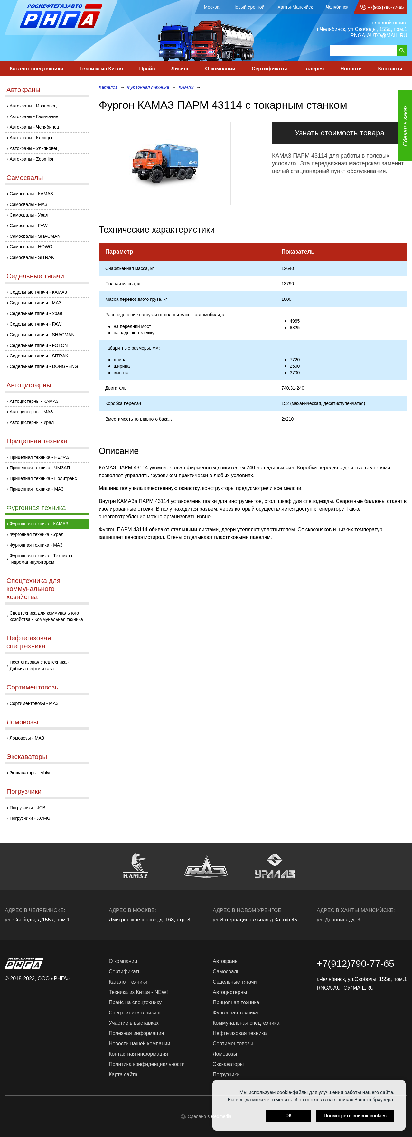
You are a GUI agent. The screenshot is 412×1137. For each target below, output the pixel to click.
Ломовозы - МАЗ (27, 738)
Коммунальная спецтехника (246, 1023)
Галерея (313, 68)
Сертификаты (269, 68)
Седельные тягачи (35, 276)
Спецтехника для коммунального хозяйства (33, 588)
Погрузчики (24, 791)
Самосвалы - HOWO (31, 246)
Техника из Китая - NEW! (138, 992)
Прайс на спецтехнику (135, 1002)
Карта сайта (123, 1074)
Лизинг (180, 68)
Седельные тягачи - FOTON (39, 345)
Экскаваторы (26, 756)
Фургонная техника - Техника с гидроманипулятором (41, 559)
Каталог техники (128, 981)
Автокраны (23, 89)
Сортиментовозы (33, 687)
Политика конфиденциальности (147, 1064)
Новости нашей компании (139, 1043)
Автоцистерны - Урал (32, 422)
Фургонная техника (36, 507)
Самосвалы (24, 177)
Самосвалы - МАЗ (29, 204)
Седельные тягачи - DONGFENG (44, 366)
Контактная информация (138, 1054)
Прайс (147, 68)
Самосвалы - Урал (29, 214)
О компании (220, 68)
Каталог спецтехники (36, 68)
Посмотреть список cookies (355, 1116)
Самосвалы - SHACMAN (35, 236)
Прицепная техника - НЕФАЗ (40, 457)
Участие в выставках (134, 1023)
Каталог (109, 87)
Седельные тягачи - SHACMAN (42, 334)
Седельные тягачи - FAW (36, 324)
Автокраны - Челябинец (34, 127)
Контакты (390, 68)
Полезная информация (136, 1033)
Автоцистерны (28, 385)
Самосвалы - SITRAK (32, 257)
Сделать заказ (405, 126)
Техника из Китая (101, 68)
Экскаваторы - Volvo (31, 772)
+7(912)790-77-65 (386, 7)
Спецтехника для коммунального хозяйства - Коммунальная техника (46, 616)
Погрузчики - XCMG (30, 818)
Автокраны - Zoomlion (32, 159)
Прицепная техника (37, 441)
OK (289, 1116)
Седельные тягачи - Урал (36, 313)
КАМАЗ (187, 87)
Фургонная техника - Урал (37, 534)
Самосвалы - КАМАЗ (31, 193)
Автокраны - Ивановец (33, 105)
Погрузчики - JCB (28, 807)
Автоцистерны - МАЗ (31, 411)
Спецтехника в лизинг (135, 1012)
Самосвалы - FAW (29, 225)
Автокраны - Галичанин (34, 116)
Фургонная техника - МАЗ (36, 545)
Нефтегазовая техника (240, 1033)
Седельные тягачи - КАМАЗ (38, 292)
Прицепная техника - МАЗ (37, 489)
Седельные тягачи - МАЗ (35, 302)
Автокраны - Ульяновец (34, 148)
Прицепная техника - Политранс (43, 478)
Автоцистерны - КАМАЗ (34, 401)
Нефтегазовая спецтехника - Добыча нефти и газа (40, 665)
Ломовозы (22, 722)
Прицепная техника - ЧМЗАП (40, 467)
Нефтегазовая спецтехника (28, 642)
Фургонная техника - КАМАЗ (39, 523)
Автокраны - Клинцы (31, 137)
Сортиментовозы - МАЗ (34, 703)
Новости (351, 68)
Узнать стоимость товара (339, 132)
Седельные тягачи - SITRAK (39, 355)
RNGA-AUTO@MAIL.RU (378, 35)
